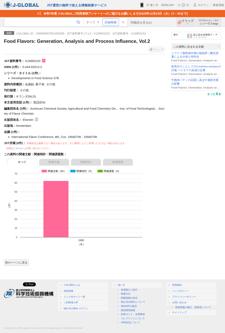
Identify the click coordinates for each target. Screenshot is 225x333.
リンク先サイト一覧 (74, 296)
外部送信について (130, 322)
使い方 (154, 5)
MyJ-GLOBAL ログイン (76, 308)
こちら (17, 148)
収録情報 (68, 291)
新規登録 (218, 5)
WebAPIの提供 (129, 306)
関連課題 (117, 162)
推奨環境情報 (128, 310)
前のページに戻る (16, 262)
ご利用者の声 (71, 302)
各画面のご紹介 (129, 289)
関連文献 (54, 162)
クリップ (188, 22)
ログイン (203, 5)
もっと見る (214, 93)
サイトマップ (179, 312)
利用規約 (177, 285)
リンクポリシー (180, 291)
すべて (22, 162)
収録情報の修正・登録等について (193, 307)
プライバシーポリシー (184, 296)
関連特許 (86, 162)
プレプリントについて (133, 318)
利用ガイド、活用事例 (133, 314)
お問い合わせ (179, 302)
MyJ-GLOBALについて (133, 302)
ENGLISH (167, 5)
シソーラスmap (209, 22)
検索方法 (125, 293)
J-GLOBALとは (72, 285)
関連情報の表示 (129, 298)
